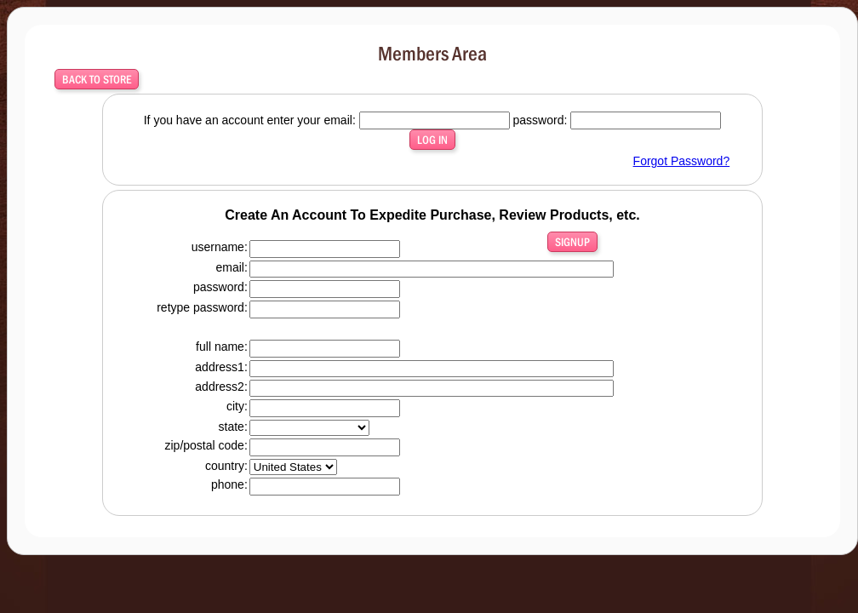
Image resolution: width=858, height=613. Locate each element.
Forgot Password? (681, 161)
